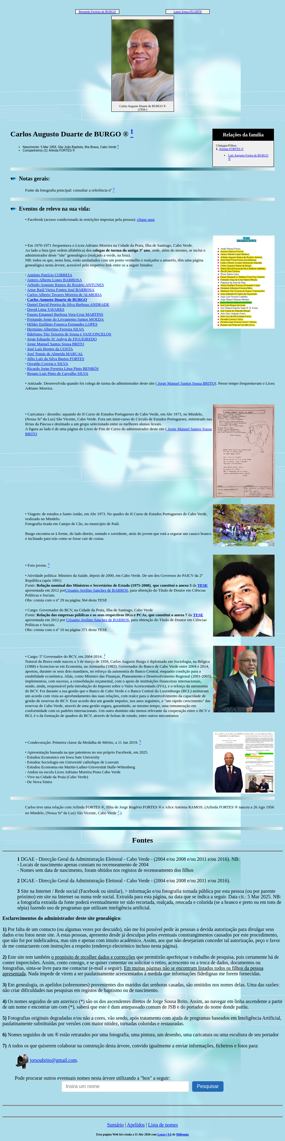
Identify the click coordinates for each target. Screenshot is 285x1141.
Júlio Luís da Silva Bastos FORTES (55, 358)
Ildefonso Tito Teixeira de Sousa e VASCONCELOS (69, 334)
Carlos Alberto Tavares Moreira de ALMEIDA (64, 294)
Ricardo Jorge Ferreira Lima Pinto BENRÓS (63, 368)
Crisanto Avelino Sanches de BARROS (96, 590)
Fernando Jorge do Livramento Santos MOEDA (65, 319)
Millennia (182, 1134)
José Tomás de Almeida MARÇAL (55, 353)
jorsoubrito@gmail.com (46, 1060)
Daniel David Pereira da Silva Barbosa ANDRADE (68, 304)
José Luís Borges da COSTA (50, 348)
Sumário (115, 1124)
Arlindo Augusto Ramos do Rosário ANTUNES (65, 284)
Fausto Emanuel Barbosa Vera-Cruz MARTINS (65, 314)
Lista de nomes (163, 1124)
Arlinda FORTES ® (231, 149)
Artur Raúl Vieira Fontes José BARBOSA (60, 289)
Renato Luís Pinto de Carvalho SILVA (57, 373)
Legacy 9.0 (164, 1134)
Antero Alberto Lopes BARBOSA (54, 279)
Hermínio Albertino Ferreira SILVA (55, 329)
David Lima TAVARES (45, 309)
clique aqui (146, 219)
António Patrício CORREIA (49, 275)
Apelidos (136, 1124)
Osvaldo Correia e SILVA (47, 363)
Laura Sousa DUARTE (187, 11)
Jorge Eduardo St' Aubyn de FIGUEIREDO (62, 339)
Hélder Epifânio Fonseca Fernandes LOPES (62, 324)
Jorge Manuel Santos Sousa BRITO (55, 344)
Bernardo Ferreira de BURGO (97, 11)
